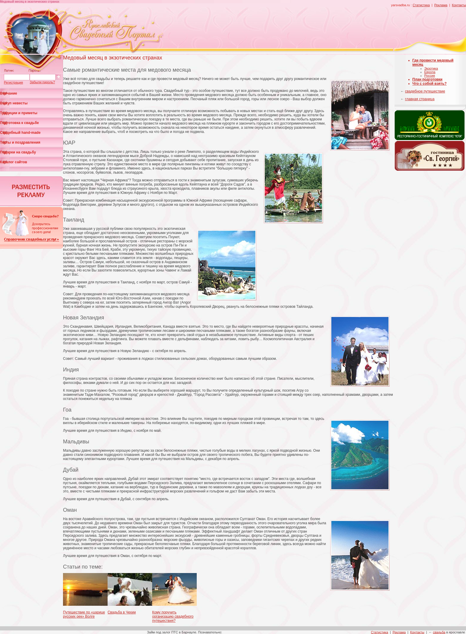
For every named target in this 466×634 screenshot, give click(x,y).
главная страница (419, 99)
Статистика (421, 5)
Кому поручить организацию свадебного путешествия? (172, 616)
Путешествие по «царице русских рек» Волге (84, 614)
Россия (429, 75)
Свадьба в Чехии (122, 612)
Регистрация (13, 82)
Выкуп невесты (14, 103)
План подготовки (428, 79)
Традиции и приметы (18, 113)
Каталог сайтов (13, 162)
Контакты (459, 5)
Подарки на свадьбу (18, 152)
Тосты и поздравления (20, 142)
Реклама (440, 5)
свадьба (439, 632)
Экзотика (431, 68)
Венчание (8, 93)
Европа (430, 72)
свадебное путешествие (425, 91)
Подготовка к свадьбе (19, 123)
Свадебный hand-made (20, 133)
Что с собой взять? (430, 83)
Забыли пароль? (42, 82)
